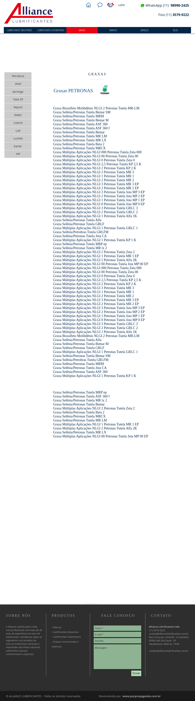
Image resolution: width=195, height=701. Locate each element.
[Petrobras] (17, 76)
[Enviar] (136, 673)
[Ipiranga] (17, 91)
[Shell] (17, 84)
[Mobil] (17, 115)
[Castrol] (17, 123)
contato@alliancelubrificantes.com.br (168, 650)
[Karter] (17, 146)
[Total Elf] (17, 99)
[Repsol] (17, 107)
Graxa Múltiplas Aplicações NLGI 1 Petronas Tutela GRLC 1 (95, 228)
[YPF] (17, 154)
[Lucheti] (17, 138)
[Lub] (17, 130)
